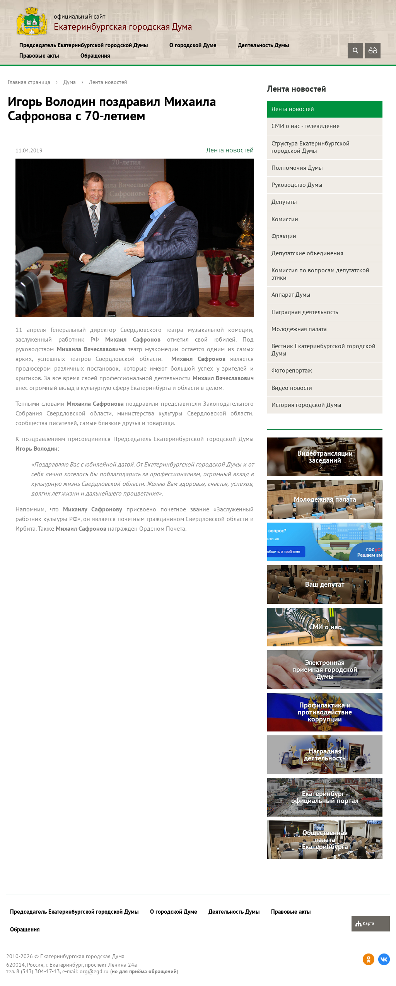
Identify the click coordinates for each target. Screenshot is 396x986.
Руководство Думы (297, 184)
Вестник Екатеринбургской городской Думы (323, 349)
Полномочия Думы (297, 167)
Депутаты (284, 201)
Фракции (283, 236)
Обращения (95, 55)
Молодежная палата (299, 329)
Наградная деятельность (304, 312)
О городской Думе (193, 45)
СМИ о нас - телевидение (305, 126)
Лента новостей (108, 82)
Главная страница (29, 82)
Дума (69, 82)
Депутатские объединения (307, 253)
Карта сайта (364, 925)
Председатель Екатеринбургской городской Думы (83, 45)
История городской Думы (306, 404)
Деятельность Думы (263, 45)
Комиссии (284, 219)
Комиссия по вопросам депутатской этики (320, 273)
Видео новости (291, 387)
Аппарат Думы (291, 294)
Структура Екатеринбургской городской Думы (310, 146)
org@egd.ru (94, 971)
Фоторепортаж (291, 370)
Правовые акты (39, 55)
